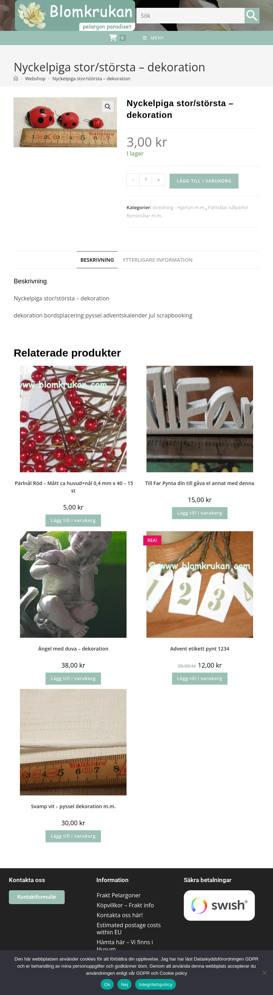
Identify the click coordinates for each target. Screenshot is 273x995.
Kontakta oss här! (120, 915)
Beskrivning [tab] (97, 259)
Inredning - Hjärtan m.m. (178, 207)
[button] (107, 106)
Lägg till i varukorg (204, 181)
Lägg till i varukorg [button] (73, 520)
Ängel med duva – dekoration (73, 648)
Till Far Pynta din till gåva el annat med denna (199, 483)
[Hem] (16, 78)
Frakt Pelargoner (119, 895)
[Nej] (264, 972)
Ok (107, 984)
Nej (124, 984)
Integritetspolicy (155, 984)
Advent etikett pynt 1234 (199, 648)
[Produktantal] (145, 179)
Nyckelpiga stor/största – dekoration (91, 78)
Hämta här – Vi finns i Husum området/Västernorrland (129, 949)
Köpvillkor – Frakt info (125, 905)
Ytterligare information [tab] (158, 259)
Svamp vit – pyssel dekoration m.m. (73, 806)
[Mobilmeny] (153, 38)
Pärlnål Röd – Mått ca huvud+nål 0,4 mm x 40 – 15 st (73, 487)
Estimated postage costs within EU (129, 928)
